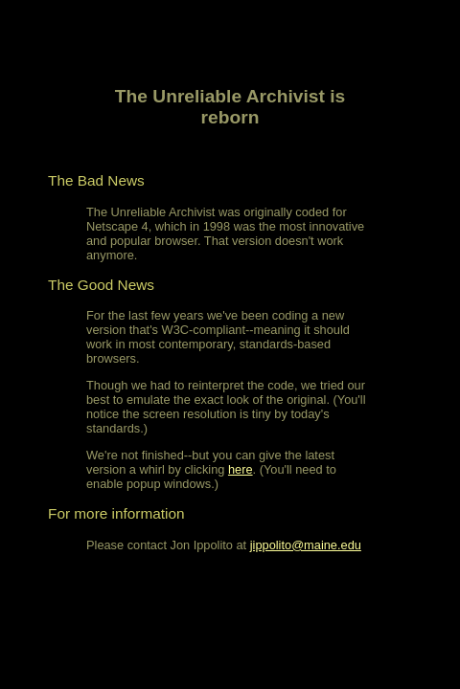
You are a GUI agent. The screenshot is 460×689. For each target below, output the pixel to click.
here (240, 469)
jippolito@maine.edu (305, 545)
